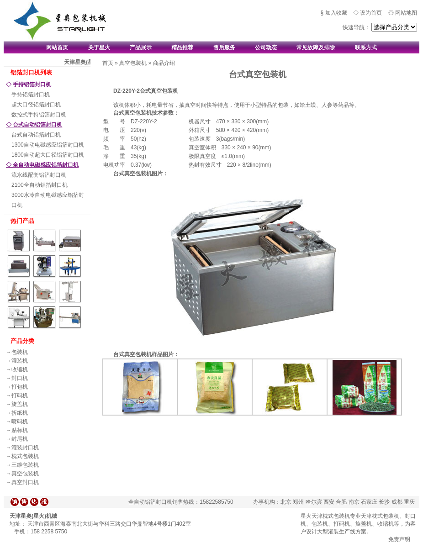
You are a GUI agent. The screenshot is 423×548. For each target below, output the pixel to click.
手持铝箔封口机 (30, 94)
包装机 (19, 352)
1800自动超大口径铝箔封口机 (47, 155)
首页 (107, 63)
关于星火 (99, 47)
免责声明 (399, 539)
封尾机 (19, 439)
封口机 (19, 378)
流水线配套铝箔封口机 (38, 175)
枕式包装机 (25, 456)
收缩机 (19, 369)
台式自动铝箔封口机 (36, 135)
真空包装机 (25, 473)
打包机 (19, 387)
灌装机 (19, 361)
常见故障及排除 (315, 47)
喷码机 (19, 421)
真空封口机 (25, 482)
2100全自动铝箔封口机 (39, 185)
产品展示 (141, 47)
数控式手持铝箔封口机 (38, 114)
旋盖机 (19, 404)
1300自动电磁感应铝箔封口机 (47, 145)
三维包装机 (25, 465)
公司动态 (266, 47)
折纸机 (19, 413)
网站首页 (57, 47)
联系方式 (366, 47)
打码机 (19, 395)
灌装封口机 (25, 447)
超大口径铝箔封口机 (36, 104)
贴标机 (19, 430)
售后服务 (224, 47)
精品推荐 (182, 47)
